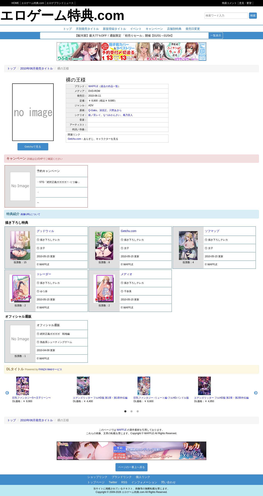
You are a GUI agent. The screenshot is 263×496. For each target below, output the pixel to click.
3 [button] (138, 411)
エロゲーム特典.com (62, 15)
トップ (67, 28)
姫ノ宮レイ (94, 115)
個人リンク (143, 477)
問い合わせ (168, 482)
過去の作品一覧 (109, 86)
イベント (136, 28)
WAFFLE (93, 86)
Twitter (113, 482)
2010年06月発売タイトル (36, 68)
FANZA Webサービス (50, 369)
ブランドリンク (122, 477)
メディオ (126, 274)
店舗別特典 (174, 28)
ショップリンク (97, 477)
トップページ (96, 482)
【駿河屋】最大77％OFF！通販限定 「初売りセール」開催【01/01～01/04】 (124, 35)
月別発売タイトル (87, 28)
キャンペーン (154, 28)
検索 (253, 15)
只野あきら (115, 110)
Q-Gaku (92, 110)
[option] (40, 389)
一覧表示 (215, 35)
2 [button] (131, 411)
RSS (124, 482)
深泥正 (103, 110)
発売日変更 (193, 28)
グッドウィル (45, 231)
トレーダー (44, 274)
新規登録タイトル (114, 28)
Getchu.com (74, 138)
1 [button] (125, 411)
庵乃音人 (128, 115)
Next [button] (256, 393)
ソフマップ (212, 231)
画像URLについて (30, 214)
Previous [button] (7, 393)
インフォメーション (144, 482)
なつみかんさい (111, 115)
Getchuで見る (33, 146)
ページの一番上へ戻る (131, 467)
